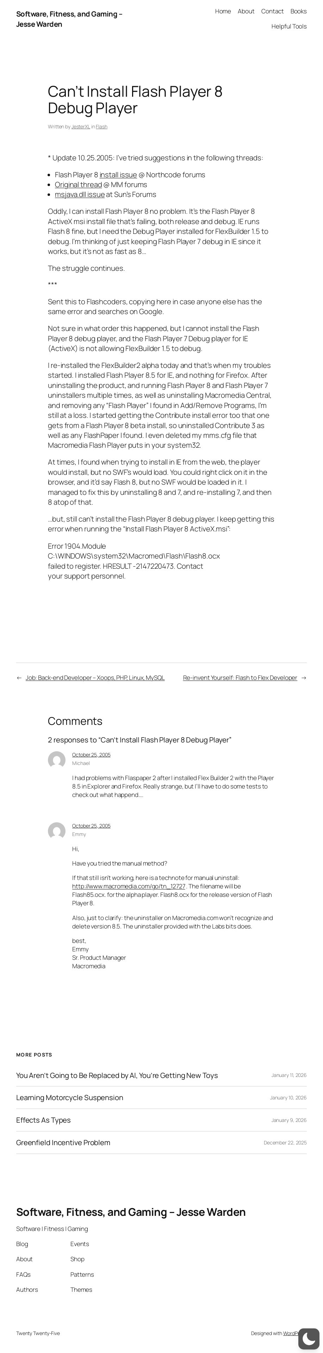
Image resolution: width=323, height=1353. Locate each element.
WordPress (295, 1333)
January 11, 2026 (289, 1075)
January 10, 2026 (288, 1097)
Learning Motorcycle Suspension (69, 1097)
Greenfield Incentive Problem (63, 1142)
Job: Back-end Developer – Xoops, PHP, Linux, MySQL (95, 678)
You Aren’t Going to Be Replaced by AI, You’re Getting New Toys (117, 1075)
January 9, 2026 (289, 1120)
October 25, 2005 (91, 754)
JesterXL (81, 126)
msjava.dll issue (80, 194)
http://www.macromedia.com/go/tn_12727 (128, 886)
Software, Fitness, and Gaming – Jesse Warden (131, 1212)
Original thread (78, 184)
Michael (80, 763)
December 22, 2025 (285, 1142)
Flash (101, 126)
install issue (118, 174)
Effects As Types (43, 1120)
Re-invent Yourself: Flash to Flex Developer (240, 678)
